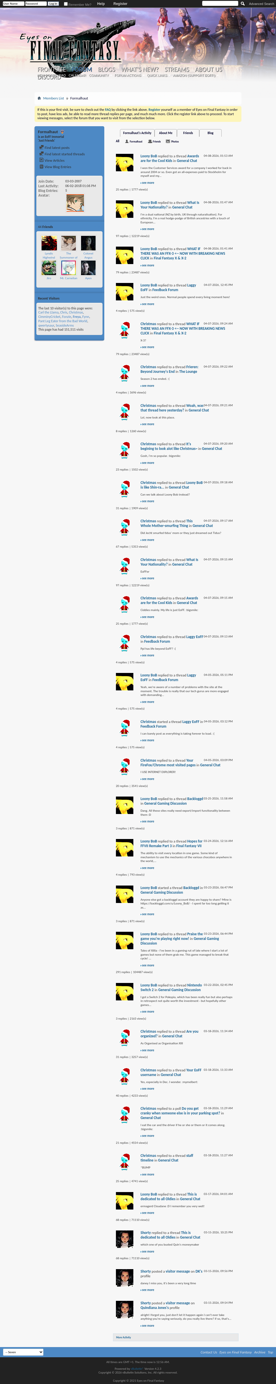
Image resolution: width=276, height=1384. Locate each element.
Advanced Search (261, 4)
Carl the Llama (48, 312)
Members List (53, 98)
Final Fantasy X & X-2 (170, 258)
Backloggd (195, 799)
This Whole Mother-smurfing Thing (167, 523)
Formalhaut (136, 141)
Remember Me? (78, 4)
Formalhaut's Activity (137, 133)
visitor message (178, 1271)
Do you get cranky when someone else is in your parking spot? (180, 1110)
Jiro (49, 278)
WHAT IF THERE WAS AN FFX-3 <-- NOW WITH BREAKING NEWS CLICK (183, 253)
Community (99, 75)
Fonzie (66, 317)
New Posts (46, 75)
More (97, 227)
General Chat (187, 160)
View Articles (51, 160)
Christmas (76, 312)
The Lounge (188, 371)
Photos (175, 141)
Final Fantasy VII (189, 846)
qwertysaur (46, 325)
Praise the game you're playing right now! (172, 936)
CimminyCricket (49, 317)
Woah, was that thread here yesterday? (172, 407)
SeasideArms (65, 325)
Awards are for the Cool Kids (170, 158)
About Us (208, 69)
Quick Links (157, 75)
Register (120, 4)
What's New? (140, 69)
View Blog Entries (55, 167)
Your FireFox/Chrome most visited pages (168, 762)
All (117, 141)
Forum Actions (127, 75)
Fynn (85, 317)
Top (270, 1352)
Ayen (88, 278)
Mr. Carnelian (68, 278)
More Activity (123, 1337)
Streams (176, 69)
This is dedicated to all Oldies (169, 1196)
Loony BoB (149, 156)
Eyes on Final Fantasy (236, 1352)
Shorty (146, 1232)
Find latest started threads (62, 154)
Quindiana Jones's (155, 1307)
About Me (166, 133)
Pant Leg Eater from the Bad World (62, 321)
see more (148, 183)
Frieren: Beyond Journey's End (169, 369)
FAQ (62, 75)
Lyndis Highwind (49, 255)
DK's (199, 1271)
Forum (82, 69)
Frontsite (51, 69)
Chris (63, 312)
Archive (260, 1352)
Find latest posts (54, 147)
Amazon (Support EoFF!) (194, 75)
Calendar (77, 75)
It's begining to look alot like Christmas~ (169, 446)
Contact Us (209, 1352)
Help (101, 4)
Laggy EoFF (194, 637)
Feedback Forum (165, 290)
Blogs (106, 69)
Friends (188, 133)
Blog (211, 133)
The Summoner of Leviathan (69, 257)
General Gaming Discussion (165, 803)
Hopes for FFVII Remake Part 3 (171, 843)
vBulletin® (137, 1369)
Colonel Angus (88, 255)
